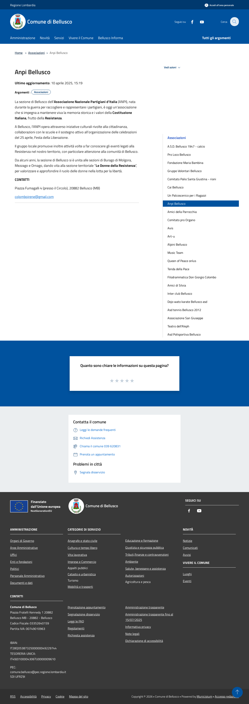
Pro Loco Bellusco (179, 154)
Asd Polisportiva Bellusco (184, 334)
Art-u (171, 236)
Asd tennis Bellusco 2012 (184, 310)
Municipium (204, 696)
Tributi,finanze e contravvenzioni (147, 554)
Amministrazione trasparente (144, 607)
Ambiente (131, 561)
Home (19, 52)
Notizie (187, 540)
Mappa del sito (78, 696)
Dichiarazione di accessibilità (144, 640)
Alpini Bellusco (177, 244)
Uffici (13, 554)
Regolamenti (76, 628)
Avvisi (187, 554)
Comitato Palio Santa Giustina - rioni (191, 179)
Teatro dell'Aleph (178, 326)
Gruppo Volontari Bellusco (184, 171)
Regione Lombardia (22, 5)
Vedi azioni (172, 67)
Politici (14, 568)
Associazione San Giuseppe (185, 318)
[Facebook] (190, 21)
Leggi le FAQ (76, 621)
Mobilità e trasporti (80, 586)
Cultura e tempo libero (82, 547)
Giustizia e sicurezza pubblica (144, 547)
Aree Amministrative (24, 547)
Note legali (132, 633)
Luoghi (187, 574)
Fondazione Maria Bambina (185, 162)
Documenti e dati (21, 582)
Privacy (46, 696)
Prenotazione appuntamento (86, 607)
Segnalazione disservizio (84, 614)
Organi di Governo (22, 540)
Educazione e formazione (141, 540)
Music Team (175, 252)
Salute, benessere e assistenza (145, 568)
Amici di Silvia (176, 285)
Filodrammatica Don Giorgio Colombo (191, 277)
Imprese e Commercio (82, 561)
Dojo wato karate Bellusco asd (187, 301)
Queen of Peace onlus (181, 260)
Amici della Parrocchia (182, 211)
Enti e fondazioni (21, 561)
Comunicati (190, 547)
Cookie (60, 696)
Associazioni (36, 52)
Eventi (187, 581)
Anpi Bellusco (176, 203)
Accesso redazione (227, 696)
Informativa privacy (138, 626)
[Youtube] (199, 21)
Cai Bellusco (175, 187)
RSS (13, 696)
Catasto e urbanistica (82, 574)
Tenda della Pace (178, 269)
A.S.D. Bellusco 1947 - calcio (186, 146)
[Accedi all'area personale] (219, 5)
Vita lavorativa (77, 554)
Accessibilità (28, 696)
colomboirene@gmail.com (34, 196)
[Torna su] (237, 692)
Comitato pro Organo (181, 220)
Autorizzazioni (134, 575)
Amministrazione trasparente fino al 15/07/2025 (149, 617)
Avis (170, 228)
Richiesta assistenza (81, 635)
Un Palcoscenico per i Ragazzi (186, 195)
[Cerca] (234, 21)
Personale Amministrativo (27, 575)
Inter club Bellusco (179, 293)
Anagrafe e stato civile (82, 540)
